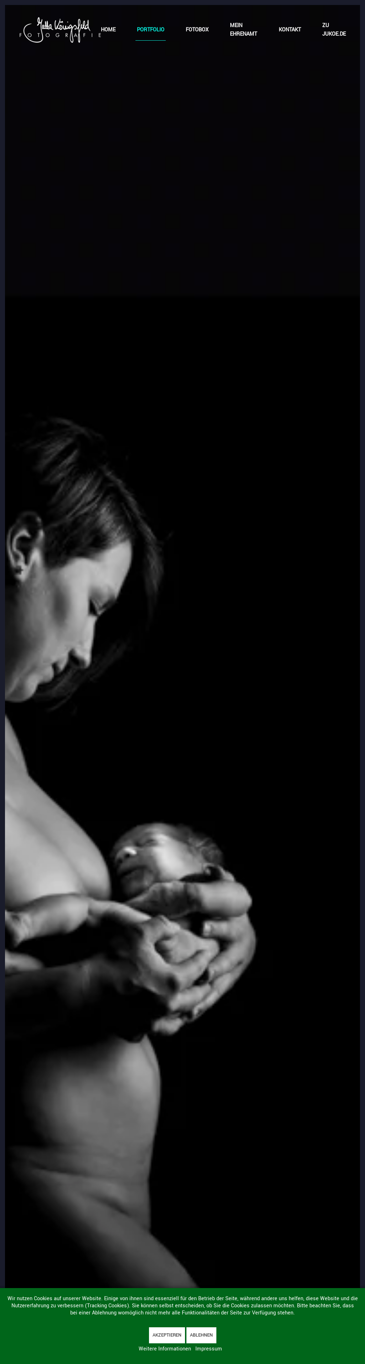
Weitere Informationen (165, 1349)
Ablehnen (201, 1335)
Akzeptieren (167, 1335)
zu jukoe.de (334, 30)
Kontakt (290, 30)
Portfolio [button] (150, 30)
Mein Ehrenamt (243, 30)
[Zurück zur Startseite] (60, 30)
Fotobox (197, 30)
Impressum (208, 1349)
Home (108, 30)
